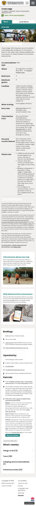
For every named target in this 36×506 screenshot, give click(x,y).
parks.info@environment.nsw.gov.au (16, 348)
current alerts (19, 15)
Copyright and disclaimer (23, 489)
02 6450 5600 (9, 366)
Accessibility (22, 481)
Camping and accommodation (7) (16, 463)
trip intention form (24, 128)
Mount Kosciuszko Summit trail (19, 220)
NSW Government (8, 483)
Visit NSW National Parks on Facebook (3, 503)
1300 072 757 (9, 343)
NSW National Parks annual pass (18, 294)
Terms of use (22, 483)
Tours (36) (7, 456)
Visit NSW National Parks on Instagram (7, 503)
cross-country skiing (20, 222)
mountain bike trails (7, 222)
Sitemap (21, 493)
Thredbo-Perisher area (24, 71)
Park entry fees (21, 108)
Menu (6, 22)
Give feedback (29, 503)
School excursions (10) (12, 470)
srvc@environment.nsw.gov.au (15, 370)
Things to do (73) (10, 451)
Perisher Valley (27, 224)
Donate (21, 495)
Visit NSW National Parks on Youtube (11, 503)
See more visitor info (10, 441)
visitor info (17, 247)
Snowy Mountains (23, 383)
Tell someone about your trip (16, 257)
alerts (24, 22)
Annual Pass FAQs (16, 432)
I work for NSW (7, 486)
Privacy (20, 486)
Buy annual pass (13, 435)
